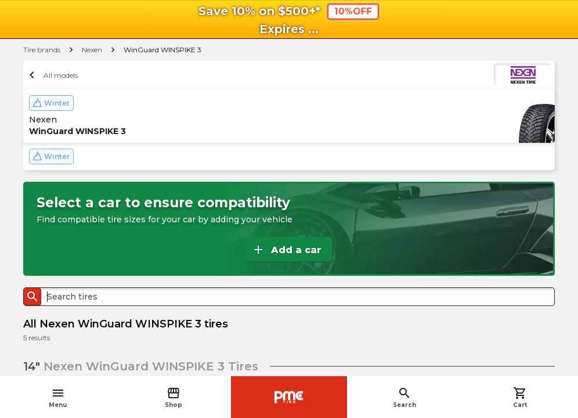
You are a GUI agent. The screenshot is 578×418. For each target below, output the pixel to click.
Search (404, 397)
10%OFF (352, 11)
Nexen (92, 49)
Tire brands (41, 49)
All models (52, 75)
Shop (173, 397)
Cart (520, 397)
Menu (58, 397)
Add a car (286, 250)
